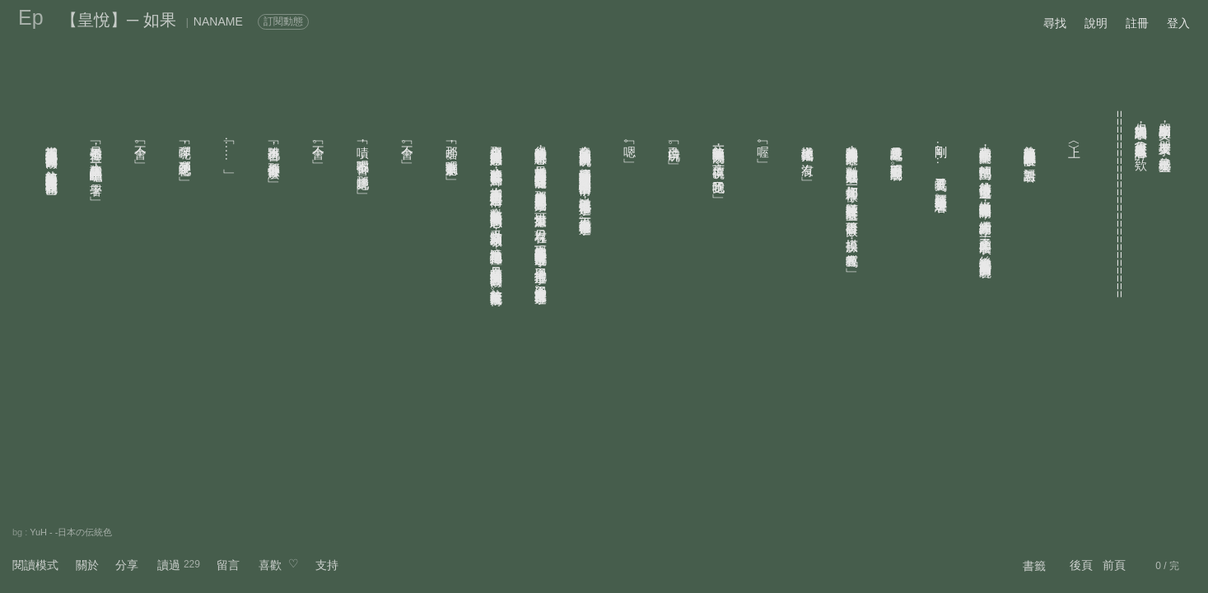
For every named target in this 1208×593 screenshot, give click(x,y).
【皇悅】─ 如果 (118, 20)
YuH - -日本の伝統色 (71, 532)
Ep (31, 17)
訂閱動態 (283, 21)
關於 (87, 565)
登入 (1178, 23)
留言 (228, 565)
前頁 (1114, 565)
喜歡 (270, 565)
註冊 (1137, 23)
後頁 (1081, 565)
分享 (126, 565)
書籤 (1034, 565)
